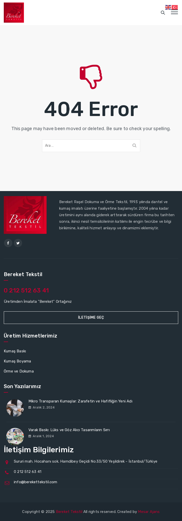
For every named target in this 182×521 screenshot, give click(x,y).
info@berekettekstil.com (35, 482)
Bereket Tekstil (69, 511)
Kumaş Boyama (17, 361)
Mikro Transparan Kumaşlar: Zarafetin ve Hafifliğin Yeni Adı (80, 401)
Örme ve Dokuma (19, 371)
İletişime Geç (91, 317)
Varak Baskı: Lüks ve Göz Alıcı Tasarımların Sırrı (69, 430)
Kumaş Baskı (15, 351)
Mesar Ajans (149, 511)
